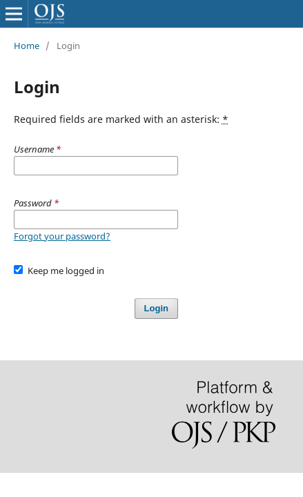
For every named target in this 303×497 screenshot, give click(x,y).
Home (26, 45)
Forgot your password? (62, 236)
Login (156, 308)
